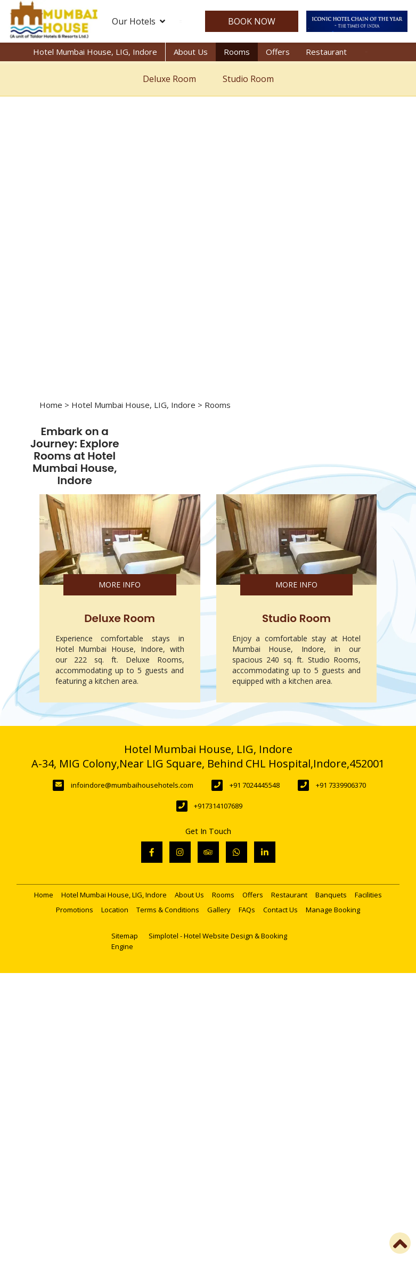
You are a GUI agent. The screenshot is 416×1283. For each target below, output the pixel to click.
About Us (191, 51)
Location (114, 909)
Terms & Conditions (167, 909)
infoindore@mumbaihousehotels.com (132, 785)
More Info (120, 584)
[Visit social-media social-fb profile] (151, 852)
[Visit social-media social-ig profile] (180, 852)
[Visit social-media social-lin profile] (264, 852)
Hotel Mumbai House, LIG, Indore (95, 51)
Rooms (237, 51)
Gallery (219, 909)
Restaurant (326, 51)
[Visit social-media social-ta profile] (208, 852)
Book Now (249, 21)
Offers (278, 51)
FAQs (247, 909)
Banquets (331, 895)
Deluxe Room (169, 79)
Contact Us (280, 909)
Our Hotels (138, 21)
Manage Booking (333, 909)
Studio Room (248, 79)
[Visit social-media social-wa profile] (236, 852)
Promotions (74, 909)
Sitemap (124, 936)
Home (50, 404)
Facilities (368, 895)
